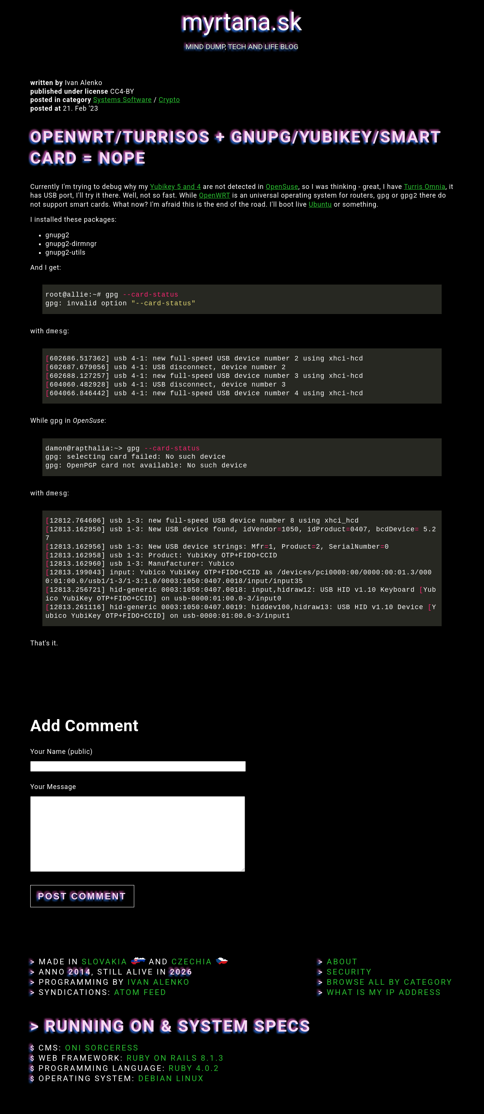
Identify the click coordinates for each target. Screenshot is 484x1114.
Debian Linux (171, 1078)
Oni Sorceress (102, 1047)
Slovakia (104, 961)
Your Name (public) (61, 751)
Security (349, 971)
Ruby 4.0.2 (194, 1068)
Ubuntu (320, 204)
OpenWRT (214, 196)
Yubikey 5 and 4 (175, 186)
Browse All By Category (390, 982)
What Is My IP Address (384, 992)
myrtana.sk (242, 22)
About (342, 961)
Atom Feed (140, 992)
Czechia (191, 961)
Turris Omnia (424, 186)
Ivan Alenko (158, 982)
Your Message (53, 787)
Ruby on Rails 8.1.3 (175, 1058)
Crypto (169, 100)
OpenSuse (282, 186)
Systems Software (122, 100)
